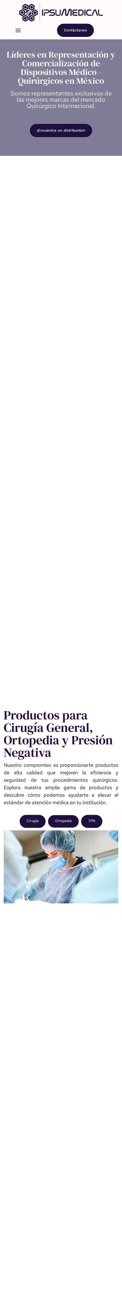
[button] (18, 30)
